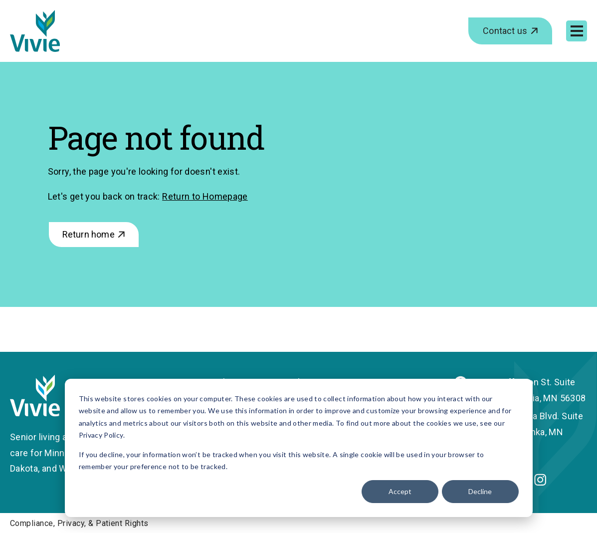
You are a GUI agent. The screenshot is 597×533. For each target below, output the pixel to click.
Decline (480, 491)
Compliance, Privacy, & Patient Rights (79, 523)
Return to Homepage (204, 196)
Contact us (505, 30)
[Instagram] (540, 482)
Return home (88, 234)
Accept (400, 491)
